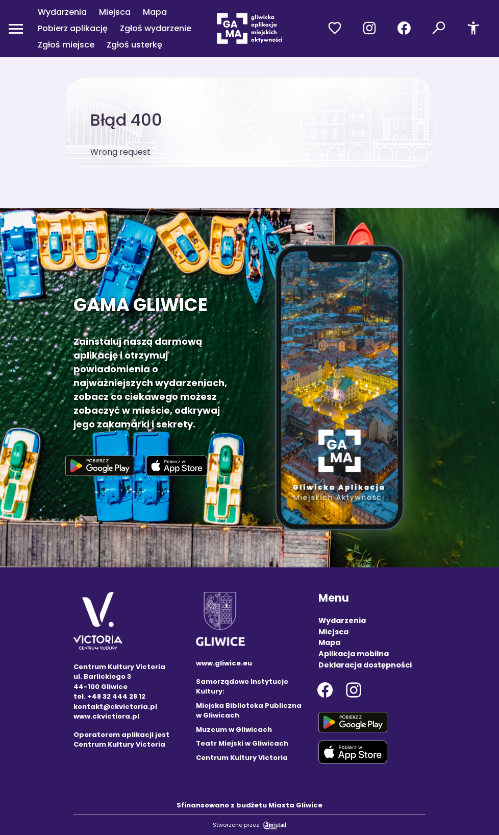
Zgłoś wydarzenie (155, 28)
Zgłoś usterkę (134, 45)
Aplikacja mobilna (353, 654)
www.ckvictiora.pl (106, 716)
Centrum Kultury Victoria (242, 757)
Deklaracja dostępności (365, 665)
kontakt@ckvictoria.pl (115, 706)
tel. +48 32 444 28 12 (109, 696)
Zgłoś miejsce (66, 45)
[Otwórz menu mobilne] (15, 28)
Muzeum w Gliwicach (234, 729)
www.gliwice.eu (224, 663)
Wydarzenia (62, 12)
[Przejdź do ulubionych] (334, 28)
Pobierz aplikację (73, 28)
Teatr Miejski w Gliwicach (242, 743)
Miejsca (115, 12)
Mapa (155, 12)
